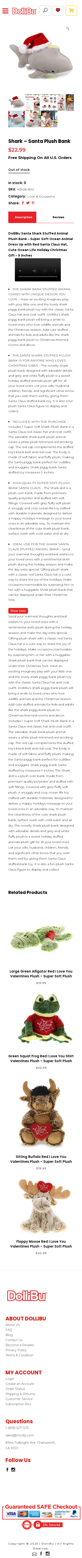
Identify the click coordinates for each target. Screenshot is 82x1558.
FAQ (8, 1330)
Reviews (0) (58, 219)
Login (9, 1379)
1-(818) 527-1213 (17, 1428)
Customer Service (19, 1399)
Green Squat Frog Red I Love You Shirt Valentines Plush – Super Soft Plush (41, 1058)
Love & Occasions (41, 196)
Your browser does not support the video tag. (38, 269)
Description (23, 217)
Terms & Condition (19, 1355)
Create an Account (19, 1384)
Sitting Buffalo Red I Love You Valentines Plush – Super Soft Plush (41, 1159)
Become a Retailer (19, 1345)
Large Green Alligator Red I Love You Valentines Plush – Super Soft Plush (41, 973)
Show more (18, 611)
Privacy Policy (16, 1350)
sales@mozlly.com (19, 1435)
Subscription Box (18, 1404)
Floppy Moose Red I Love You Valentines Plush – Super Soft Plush (41, 1244)
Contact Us (14, 1340)
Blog (9, 1335)
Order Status (15, 1389)
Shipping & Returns (20, 1394)
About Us (12, 1325)
